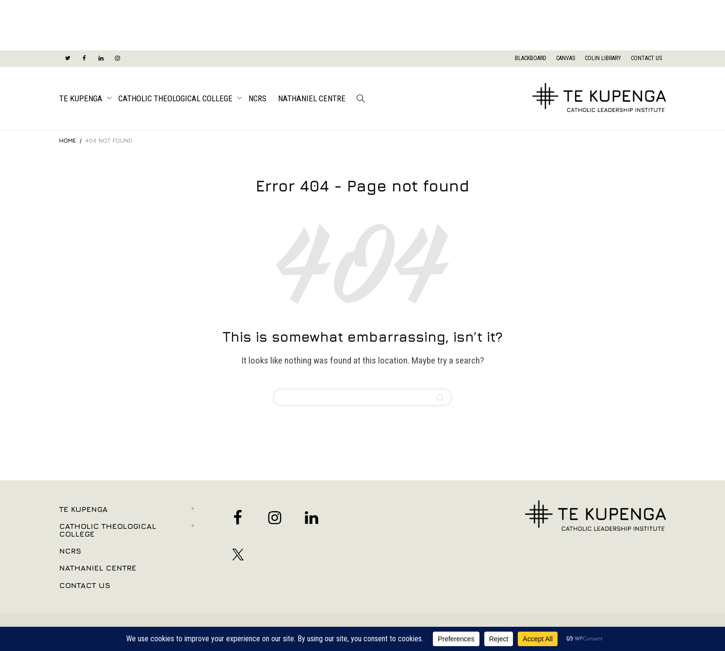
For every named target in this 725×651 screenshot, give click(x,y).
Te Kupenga (81, 98)
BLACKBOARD (530, 58)
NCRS (257, 98)
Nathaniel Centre (312, 98)
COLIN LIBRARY (603, 58)
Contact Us (84, 585)
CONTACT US (646, 58)
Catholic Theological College (176, 98)
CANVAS (565, 58)
